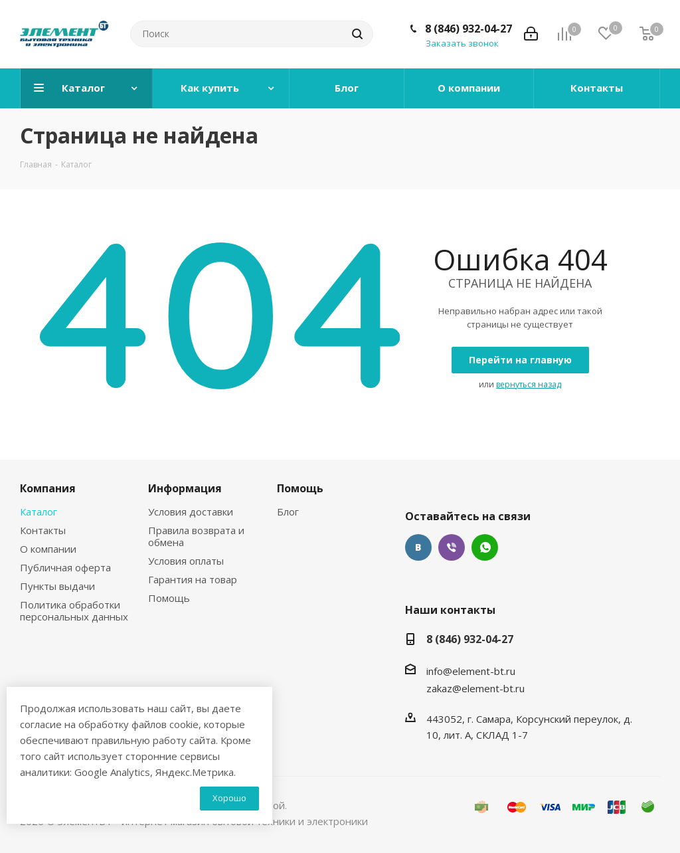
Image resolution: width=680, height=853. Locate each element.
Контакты (43, 530)
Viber (451, 547)
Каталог (38, 511)
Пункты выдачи (57, 586)
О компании (48, 548)
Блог (288, 511)
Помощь (169, 598)
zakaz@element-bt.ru (475, 688)
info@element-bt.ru (470, 671)
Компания (48, 488)
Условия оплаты (186, 560)
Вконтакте (418, 547)
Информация (185, 488)
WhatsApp (484, 547)
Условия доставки (190, 511)
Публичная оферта (65, 567)
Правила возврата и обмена (196, 536)
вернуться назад (528, 384)
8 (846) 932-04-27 (468, 28)
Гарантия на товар (192, 579)
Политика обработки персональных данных (74, 610)
